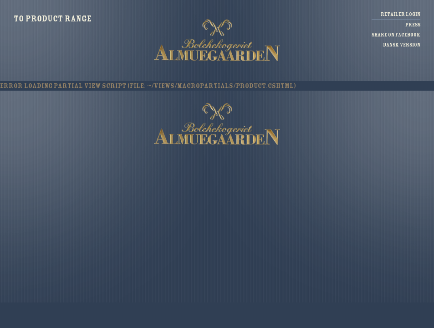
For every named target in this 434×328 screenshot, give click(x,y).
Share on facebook (396, 35)
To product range (53, 18)
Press (412, 25)
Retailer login (400, 14)
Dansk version (401, 45)
